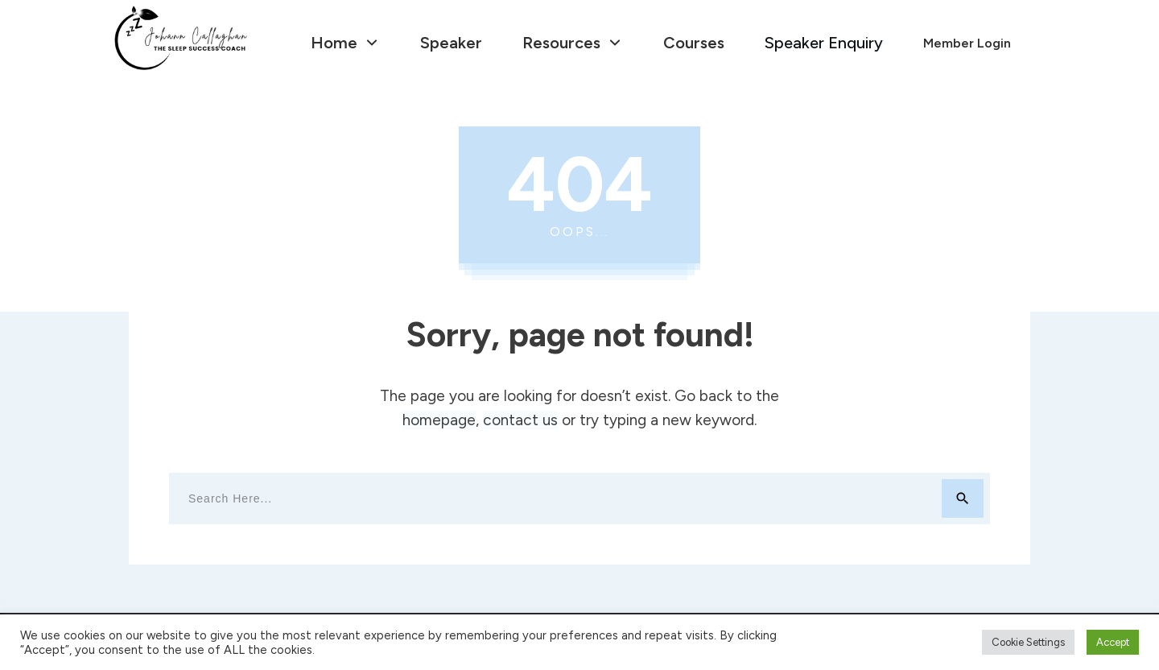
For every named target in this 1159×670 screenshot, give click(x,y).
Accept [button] (1112, 642)
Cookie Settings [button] (1028, 642)
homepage (439, 420)
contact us (520, 420)
